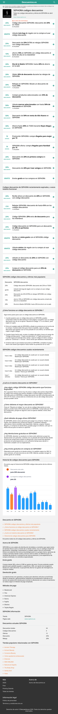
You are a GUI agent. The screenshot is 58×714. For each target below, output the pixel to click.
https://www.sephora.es (19, 17)
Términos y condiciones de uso (13, 703)
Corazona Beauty (10, 653)
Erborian (7, 659)
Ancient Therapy (9, 647)
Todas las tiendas (8, 691)
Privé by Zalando (8, 688)
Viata (6, 673)
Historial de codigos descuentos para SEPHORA (19, 536)
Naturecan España (10, 665)
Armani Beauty (9, 650)
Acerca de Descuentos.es (37, 683)
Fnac (4, 686)
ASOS (4, 683)
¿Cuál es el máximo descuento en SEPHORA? (18, 533)
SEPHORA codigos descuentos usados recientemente (21, 530)
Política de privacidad (9, 700)
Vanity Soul (8, 671)
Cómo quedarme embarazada (14, 656)
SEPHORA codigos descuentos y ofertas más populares (22, 524)
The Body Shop (9, 668)
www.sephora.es (30, 619)
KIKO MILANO (9, 662)
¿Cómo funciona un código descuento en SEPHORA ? (21, 527)
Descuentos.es (29, 2)
